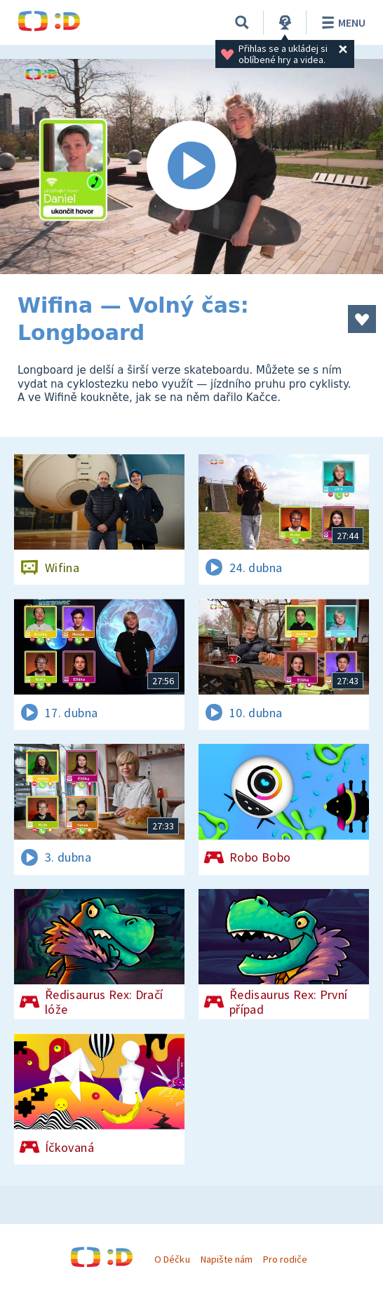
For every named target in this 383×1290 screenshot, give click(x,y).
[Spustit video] (191, 166)
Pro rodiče (285, 1259)
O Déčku (171, 1259)
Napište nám (227, 1259)
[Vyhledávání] (242, 22)
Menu (341, 22)
